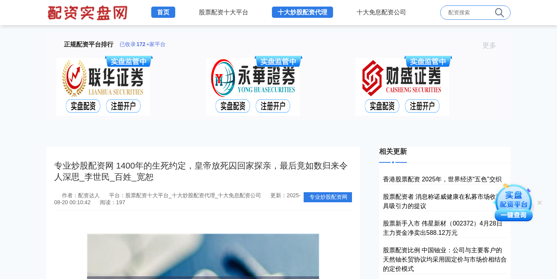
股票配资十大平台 (223, 12)
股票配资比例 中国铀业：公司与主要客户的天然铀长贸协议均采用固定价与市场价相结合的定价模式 (445, 259)
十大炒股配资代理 (302, 12)
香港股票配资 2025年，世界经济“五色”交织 (442, 179)
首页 (163, 12)
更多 (492, 45)
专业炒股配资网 (328, 197)
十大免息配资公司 (381, 12)
